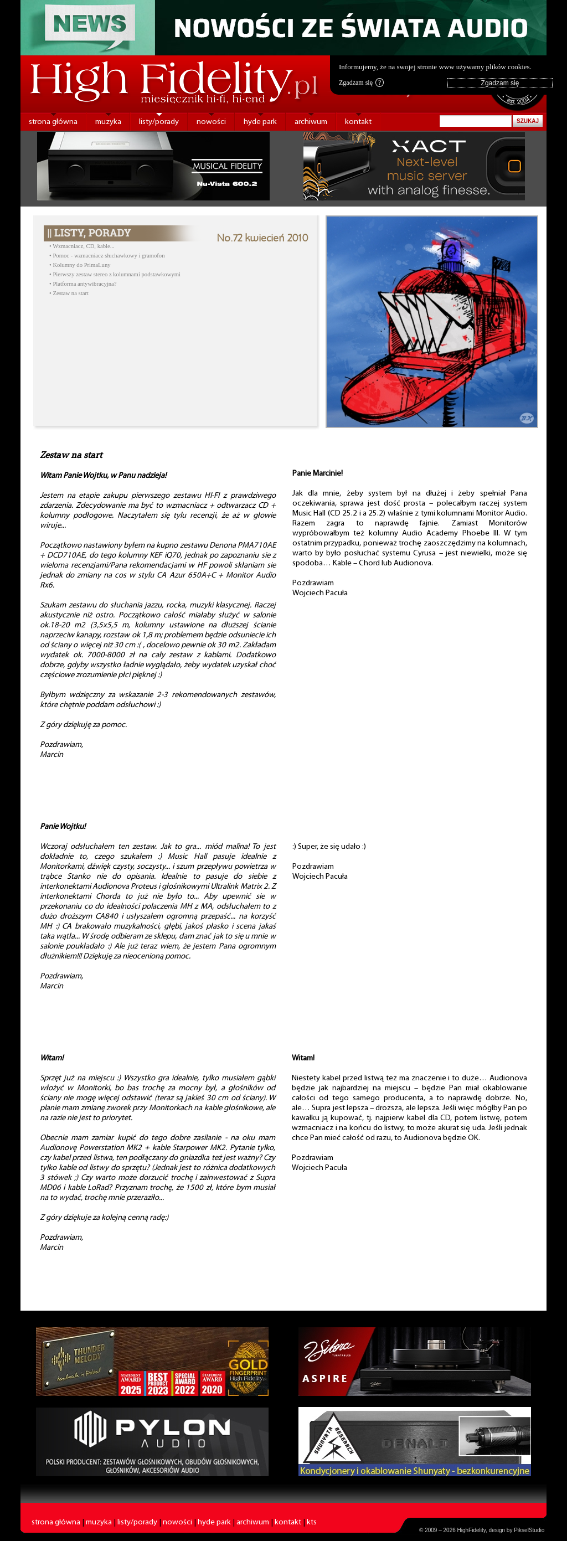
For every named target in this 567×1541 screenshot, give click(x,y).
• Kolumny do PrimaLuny (80, 265)
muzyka (108, 122)
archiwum (311, 122)
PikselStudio (529, 1530)
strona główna (53, 122)
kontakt (358, 122)
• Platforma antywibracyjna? (83, 284)
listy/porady (159, 122)
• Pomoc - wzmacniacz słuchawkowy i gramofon (107, 255)
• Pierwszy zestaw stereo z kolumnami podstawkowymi (115, 274)
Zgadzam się (361, 82)
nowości (211, 122)
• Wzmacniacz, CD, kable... (82, 246)
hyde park (260, 122)
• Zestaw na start (69, 293)
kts (312, 1522)
